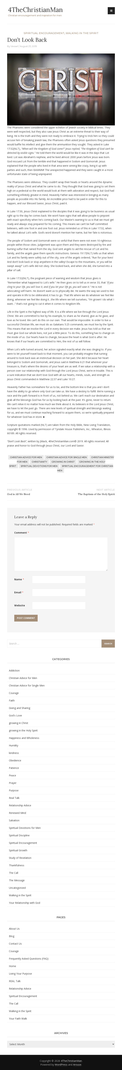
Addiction (14, 670)
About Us (14, 928)
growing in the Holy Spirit (23, 730)
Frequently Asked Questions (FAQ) (29, 958)
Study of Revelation (20, 857)
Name (19, 579)
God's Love (15, 715)
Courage (14, 693)
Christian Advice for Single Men (66, 457)
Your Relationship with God (24, 902)
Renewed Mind (17, 813)
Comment (21, 532)
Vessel (14, 46)
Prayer (12, 783)
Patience (14, 768)
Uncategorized (17, 887)
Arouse (77, 1064)
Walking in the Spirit (82, 33)
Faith (12, 700)
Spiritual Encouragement (44, 33)
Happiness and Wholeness (24, 738)
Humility (13, 745)
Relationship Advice (20, 805)
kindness (14, 753)
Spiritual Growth (18, 850)
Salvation (14, 820)
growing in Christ (63, 461)
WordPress (61, 1064)
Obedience (15, 760)
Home (12, 966)
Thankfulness (16, 865)
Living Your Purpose (20, 973)
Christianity (39, 461)
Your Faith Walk (18, 1018)
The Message (17, 880)
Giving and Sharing (19, 708)
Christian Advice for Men (26, 457)
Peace (12, 775)
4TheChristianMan (35, 10)
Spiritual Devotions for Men (39, 466)
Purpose (14, 790)
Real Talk (14, 798)
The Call (13, 872)
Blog (11, 936)
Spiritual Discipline (19, 835)
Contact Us (15, 943)
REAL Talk (15, 981)
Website (19, 605)
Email (18, 592)
